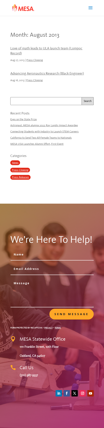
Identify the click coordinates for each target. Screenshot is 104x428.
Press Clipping (34, 60)
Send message (71, 314)
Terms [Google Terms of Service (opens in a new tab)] (58, 327)
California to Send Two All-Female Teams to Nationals (41, 137)
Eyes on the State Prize (23, 119)
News (15, 162)
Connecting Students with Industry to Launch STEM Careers (44, 131)
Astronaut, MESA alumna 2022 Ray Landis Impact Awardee (44, 125)
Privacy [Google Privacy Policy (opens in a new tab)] (48, 327)
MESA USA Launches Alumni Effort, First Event (37, 144)
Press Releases (20, 177)
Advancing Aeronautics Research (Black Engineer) (47, 73)
